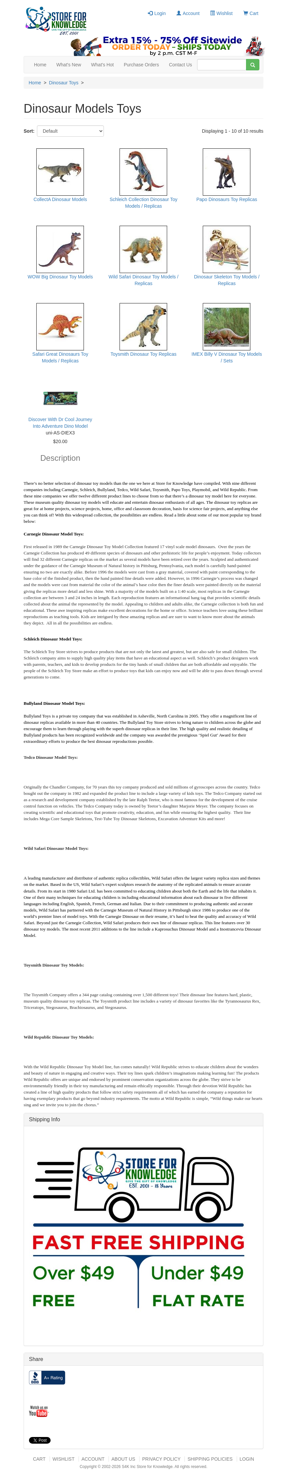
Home (40, 64)
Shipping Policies (209, 1459)
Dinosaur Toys (63, 82)
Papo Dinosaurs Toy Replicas (226, 199)
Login (156, 13)
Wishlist (221, 13)
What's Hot (102, 64)
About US (123, 1459)
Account (188, 13)
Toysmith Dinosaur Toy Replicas (143, 354)
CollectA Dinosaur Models (60, 199)
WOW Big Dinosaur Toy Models (60, 276)
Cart (250, 13)
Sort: (29, 131)
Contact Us (180, 64)
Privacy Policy (161, 1459)
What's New (68, 64)
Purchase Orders (141, 64)
